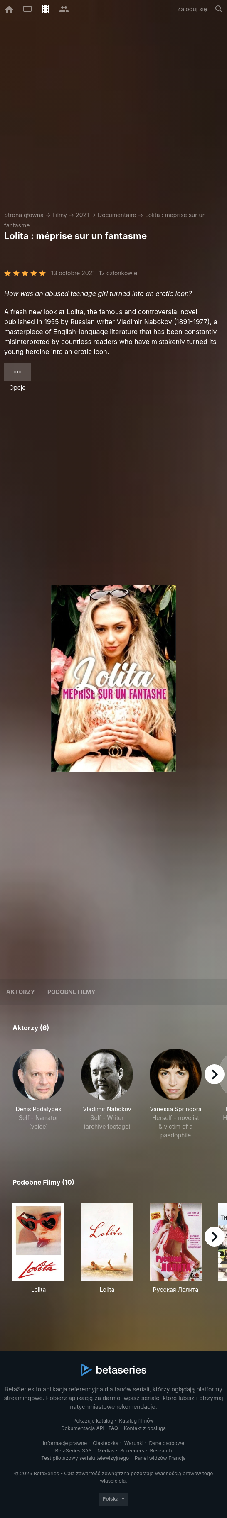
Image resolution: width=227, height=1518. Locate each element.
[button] (38, 1094)
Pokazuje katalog (93, 1421)
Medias (105, 1450)
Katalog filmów (136, 1421)
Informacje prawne (65, 1443)
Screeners (132, 1450)
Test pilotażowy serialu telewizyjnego (85, 1458)
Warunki (133, 1443)
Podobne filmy (71, 991)
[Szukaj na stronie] (219, 9)
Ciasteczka (105, 1443)
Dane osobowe (166, 1443)
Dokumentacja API (82, 1428)
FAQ (113, 1428)
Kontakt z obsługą (145, 1428)
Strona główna (24, 214)
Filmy (59, 214)
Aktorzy (20, 991)
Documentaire (117, 214)
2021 (82, 214)
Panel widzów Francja (160, 1458)
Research (161, 1450)
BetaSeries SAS (73, 1450)
